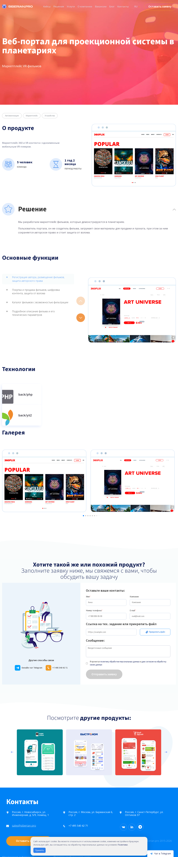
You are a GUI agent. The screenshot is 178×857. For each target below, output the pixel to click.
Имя (88, 580)
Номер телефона (94, 593)
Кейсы (47, 6)
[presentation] (11, 745)
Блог (112, 6)
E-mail (133, 593)
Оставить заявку (159, 6)
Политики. (123, 844)
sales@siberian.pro (14, 809)
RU (136, 6)
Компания (134, 580)
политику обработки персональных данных (120, 645)
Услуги (71, 6)
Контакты (123, 6)
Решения (58, 6)
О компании (85, 6)
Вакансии (101, 6)
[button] (80, 317)
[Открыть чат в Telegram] (160, 853)
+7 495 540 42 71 (68, 809)
